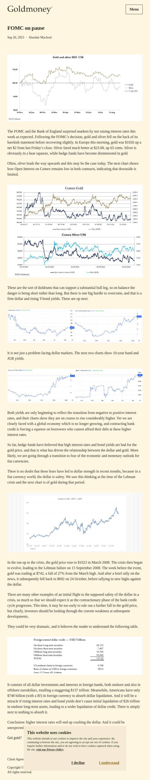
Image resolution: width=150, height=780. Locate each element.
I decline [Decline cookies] (78, 763)
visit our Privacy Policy (50, 749)
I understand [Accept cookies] (109, 763)
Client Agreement (18, 759)
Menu (134, 9)
